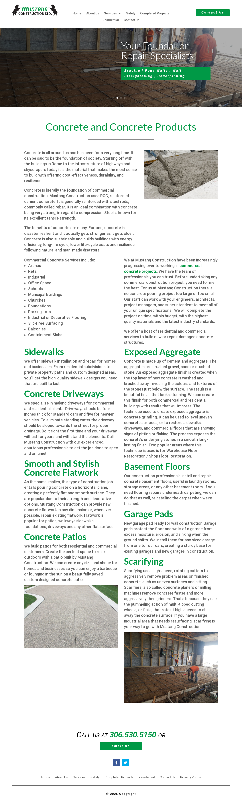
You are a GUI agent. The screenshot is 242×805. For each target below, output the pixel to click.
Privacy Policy (190, 777)
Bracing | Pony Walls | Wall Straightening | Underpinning (154, 75)
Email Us (121, 746)
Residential (110, 20)
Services (110, 13)
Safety (130, 13)
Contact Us (131, 20)
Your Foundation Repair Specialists (157, 52)
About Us (92, 13)
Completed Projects (154, 13)
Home (77, 13)
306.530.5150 (133, 734)
